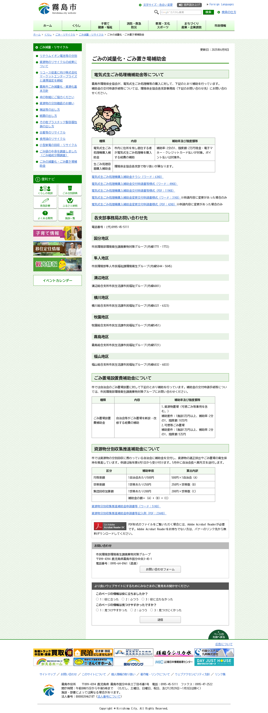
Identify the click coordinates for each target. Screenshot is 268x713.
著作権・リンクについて (155, 674)
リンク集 (220, 674)
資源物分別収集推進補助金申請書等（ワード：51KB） (126, 506)
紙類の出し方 (48, 115)
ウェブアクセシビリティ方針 (192, 674)
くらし (48, 34)
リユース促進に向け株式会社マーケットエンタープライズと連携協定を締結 (58, 76)
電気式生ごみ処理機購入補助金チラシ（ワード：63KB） (128, 176)
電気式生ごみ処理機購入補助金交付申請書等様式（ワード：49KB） (135, 183)
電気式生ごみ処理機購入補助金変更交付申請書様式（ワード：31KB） (136, 197)
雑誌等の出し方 (50, 109)
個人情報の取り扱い (123, 674)
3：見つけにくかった (168, 610)
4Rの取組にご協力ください (57, 97)
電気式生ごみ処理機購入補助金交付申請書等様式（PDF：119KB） (133, 190)
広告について (224, 644)
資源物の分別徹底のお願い (57, 103)
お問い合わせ (69, 674)
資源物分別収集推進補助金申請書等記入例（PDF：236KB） (129, 513)
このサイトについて (94, 674)
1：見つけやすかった (113, 610)
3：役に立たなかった (159, 599)
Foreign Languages (221, 4)
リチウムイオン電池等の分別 (58, 55)
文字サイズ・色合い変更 (158, 4)
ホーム (37, 34)
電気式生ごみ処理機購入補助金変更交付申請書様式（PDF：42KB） (134, 204)
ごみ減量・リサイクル (91, 34)
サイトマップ (47, 674)
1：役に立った (109, 599)
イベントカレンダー (57, 280)
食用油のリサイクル (53, 138)
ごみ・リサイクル (65, 34)
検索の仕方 (229, 12)
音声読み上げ (192, 4)
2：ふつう (132, 599)
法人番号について (108, 696)
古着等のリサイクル (53, 132)
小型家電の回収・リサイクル (58, 145)
